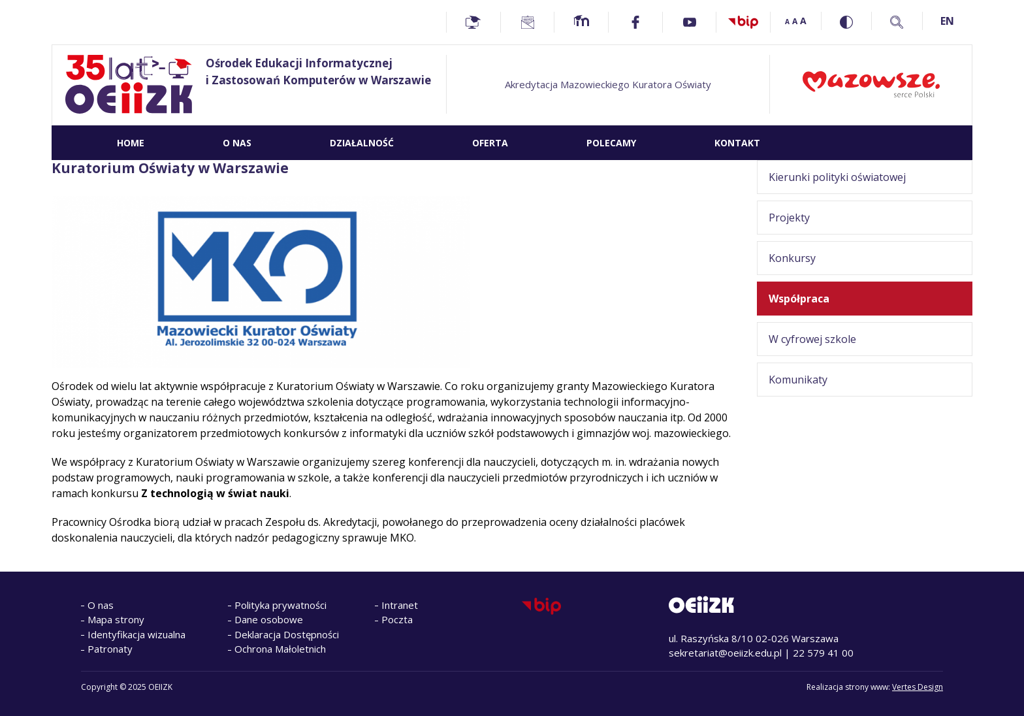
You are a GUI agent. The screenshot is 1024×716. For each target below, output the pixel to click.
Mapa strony (116, 619)
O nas (101, 604)
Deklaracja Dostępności (286, 634)
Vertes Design (917, 686)
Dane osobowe (268, 619)
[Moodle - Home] (581, 22)
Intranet (399, 604)
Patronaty (110, 648)
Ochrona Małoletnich (280, 648)
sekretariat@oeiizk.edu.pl (725, 652)
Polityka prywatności (280, 604)
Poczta (397, 619)
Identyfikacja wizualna (136, 634)
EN (947, 21)
